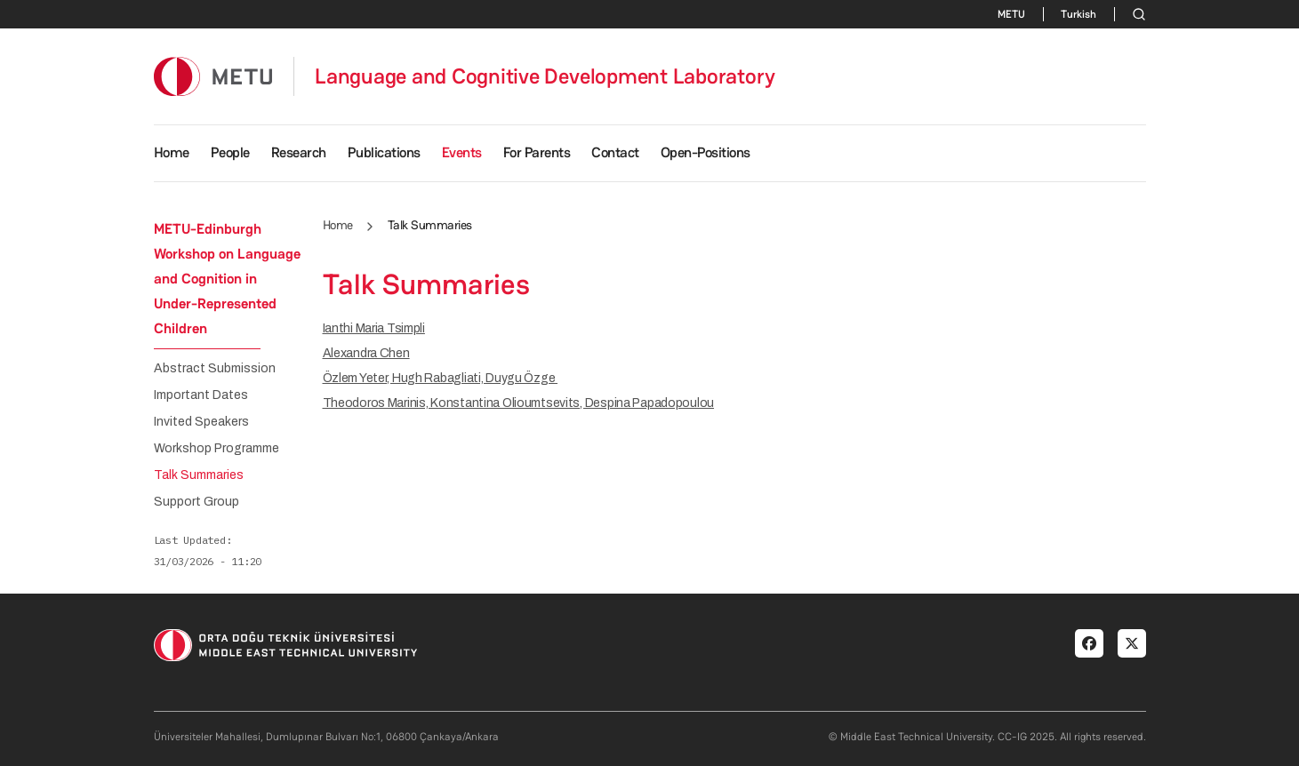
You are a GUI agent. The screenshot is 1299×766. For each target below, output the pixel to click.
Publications (384, 152)
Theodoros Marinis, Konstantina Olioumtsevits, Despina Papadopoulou (519, 403)
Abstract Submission (215, 369)
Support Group (196, 502)
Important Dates (201, 395)
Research (298, 152)
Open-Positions (705, 152)
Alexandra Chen (366, 353)
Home (171, 152)
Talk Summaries (199, 475)
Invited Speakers (201, 422)
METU (1011, 14)
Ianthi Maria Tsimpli (374, 328)
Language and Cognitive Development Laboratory (545, 76)
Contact (615, 152)
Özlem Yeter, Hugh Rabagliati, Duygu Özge (440, 378)
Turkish (1078, 14)
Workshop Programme (216, 449)
